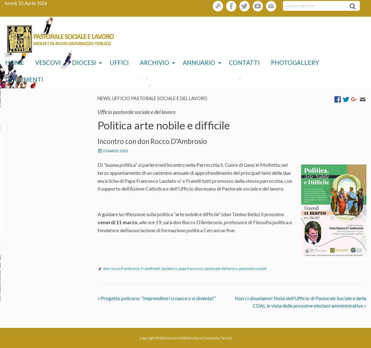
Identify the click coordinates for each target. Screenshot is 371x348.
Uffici (119, 62)
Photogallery (295, 62)
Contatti (244, 62)
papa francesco (191, 268)
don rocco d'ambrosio (121, 268)
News (104, 98)
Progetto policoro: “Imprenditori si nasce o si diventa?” (157, 298)
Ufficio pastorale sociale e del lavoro (159, 98)
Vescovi (48, 62)
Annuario (199, 62)
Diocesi (84, 62)
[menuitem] (14, 62)
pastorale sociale (253, 268)
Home (14, 62)
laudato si (169, 268)
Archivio (154, 62)
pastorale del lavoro (221, 268)
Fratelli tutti (150, 268)
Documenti (24, 79)
